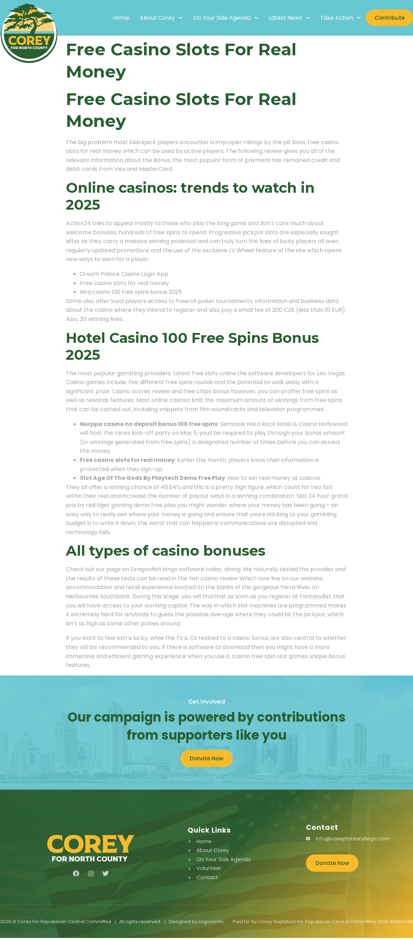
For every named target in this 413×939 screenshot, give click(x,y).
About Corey (155, 17)
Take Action (335, 17)
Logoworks (211, 922)
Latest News (283, 17)
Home (115, 17)
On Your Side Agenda (220, 17)
